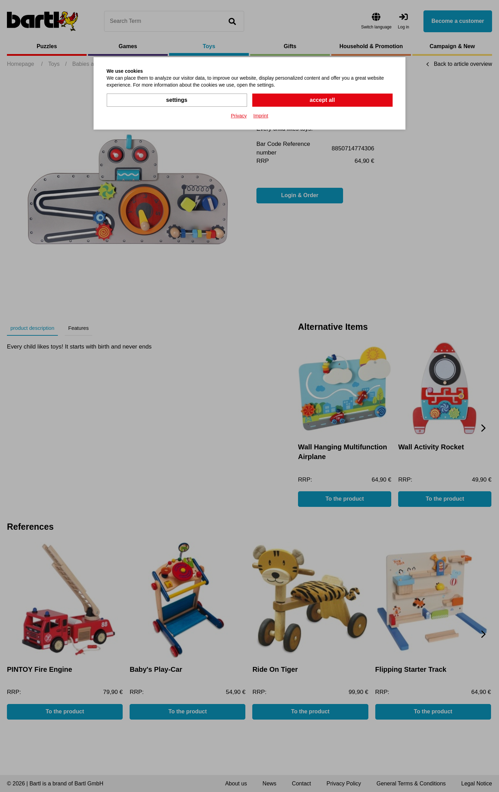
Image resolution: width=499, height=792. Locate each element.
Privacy (239, 115)
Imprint (260, 115)
